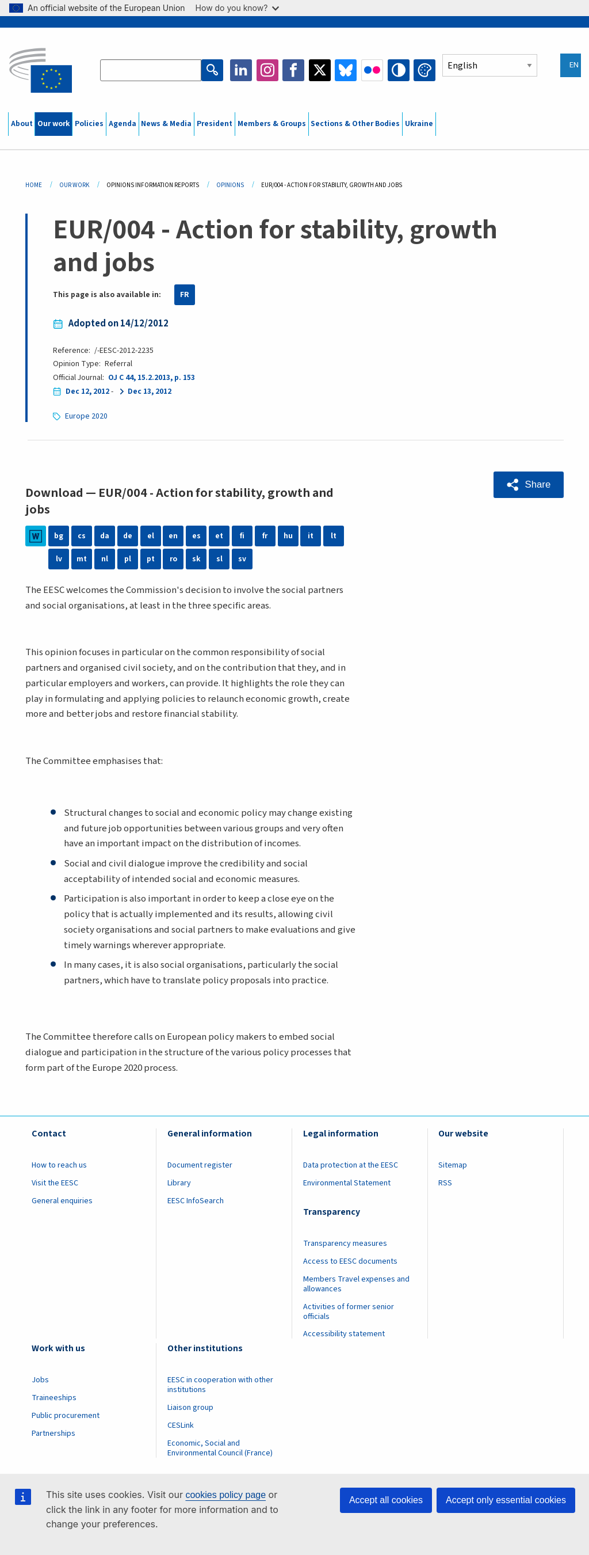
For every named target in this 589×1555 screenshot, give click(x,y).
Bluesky (346, 70)
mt (82, 559)
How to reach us (59, 1165)
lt (333, 536)
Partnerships (53, 1433)
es (196, 536)
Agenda (122, 124)
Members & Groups (272, 124)
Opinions (230, 185)
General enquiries (62, 1201)
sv (242, 559)
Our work (53, 124)
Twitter (320, 70)
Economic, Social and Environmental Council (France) (220, 1448)
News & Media (166, 124)
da (104, 536)
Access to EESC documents (350, 1261)
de (127, 536)
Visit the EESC (55, 1183)
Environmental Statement (347, 1183)
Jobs (40, 1380)
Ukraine (419, 124)
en (173, 536)
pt (151, 559)
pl (127, 559)
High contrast (399, 70)
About (22, 124)
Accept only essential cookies (506, 1500)
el (150, 536)
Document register (199, 1165)
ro (173, 559)
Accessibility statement (344, 1334)
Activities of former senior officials (348, 1311)
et (219, 536)
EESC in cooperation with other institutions (220, 1385)
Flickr (372, 70)
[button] (529, 485)
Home (33, 185)
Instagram (267, 70)
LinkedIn (241, 70)
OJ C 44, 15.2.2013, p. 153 (151, 377)
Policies (89, 124)
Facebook (293, 70)
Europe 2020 (86, 416)
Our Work (74, 185)
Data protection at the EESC (350, 1165)
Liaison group (190, 1407)
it (310, 536)
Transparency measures (345, 1243)
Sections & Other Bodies (355, 124)
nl (104, 559)
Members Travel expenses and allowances (356, 1284)
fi (242, 536)
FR (184, 295)
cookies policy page (225, 1495)
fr (264, 536)
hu (288, 536)
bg (58, 536)
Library (179, 1183)
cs (82, 536)
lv (59, 559)
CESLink (180, 1425)
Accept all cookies (386, 1500)
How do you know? (238, 8)
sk (196, 559)
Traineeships (54, 1398)
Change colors (424, 70)
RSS (445, 1183)
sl (219, 559)
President (214, 124)
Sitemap (452, 1165)
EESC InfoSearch (195, 1201)
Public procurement (66, 1415)
